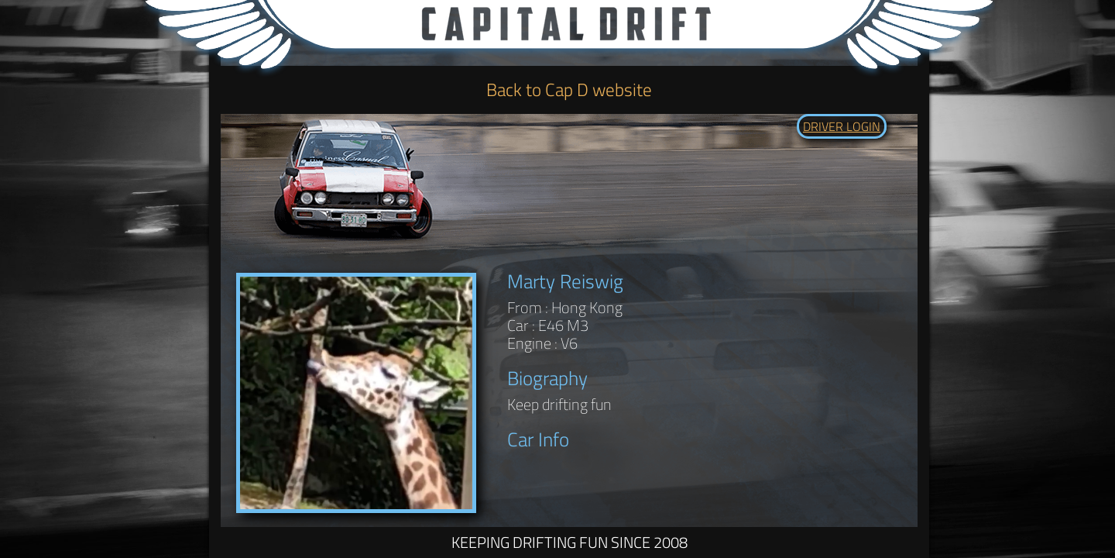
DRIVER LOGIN (841, 126)
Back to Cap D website (569, 89)
